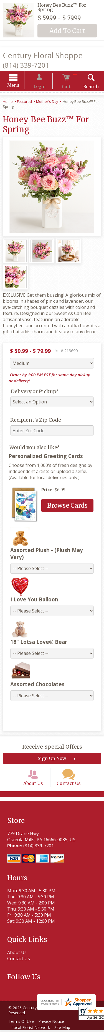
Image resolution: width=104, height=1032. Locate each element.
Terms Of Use (22, 1023)
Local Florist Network (31, 1029)
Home (8, 102)
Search (84, 87)
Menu (20, 86)
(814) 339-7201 (26, 65)
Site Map (65, 1029)
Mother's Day (47, 102)
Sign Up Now (52, 753)
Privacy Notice (54, 1023)
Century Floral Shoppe (43, 55)
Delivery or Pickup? (31, 392)
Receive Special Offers (52, 742)
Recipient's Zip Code (32, 421)
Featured (24, 102)
